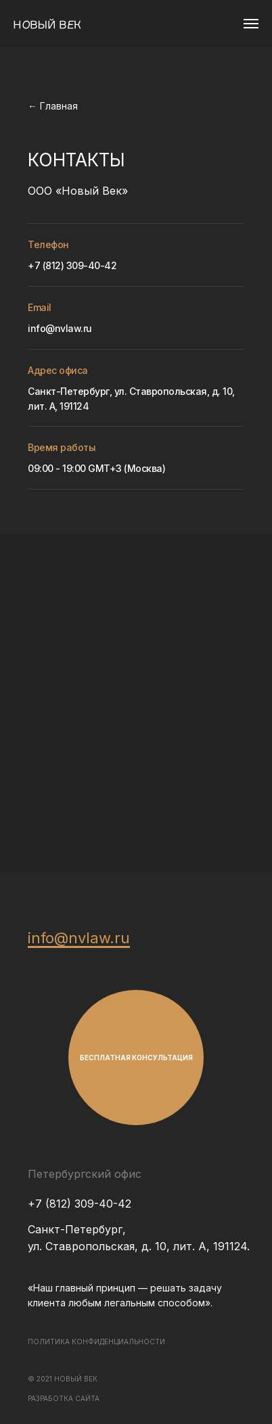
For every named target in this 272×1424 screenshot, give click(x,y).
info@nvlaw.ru (60, 328)
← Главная (53, 106)
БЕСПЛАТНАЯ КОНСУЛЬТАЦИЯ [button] (136, 1057)
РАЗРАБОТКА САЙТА (63, 1398)
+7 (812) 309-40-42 (72, 265)
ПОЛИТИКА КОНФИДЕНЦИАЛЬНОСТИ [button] (96, 1341)
